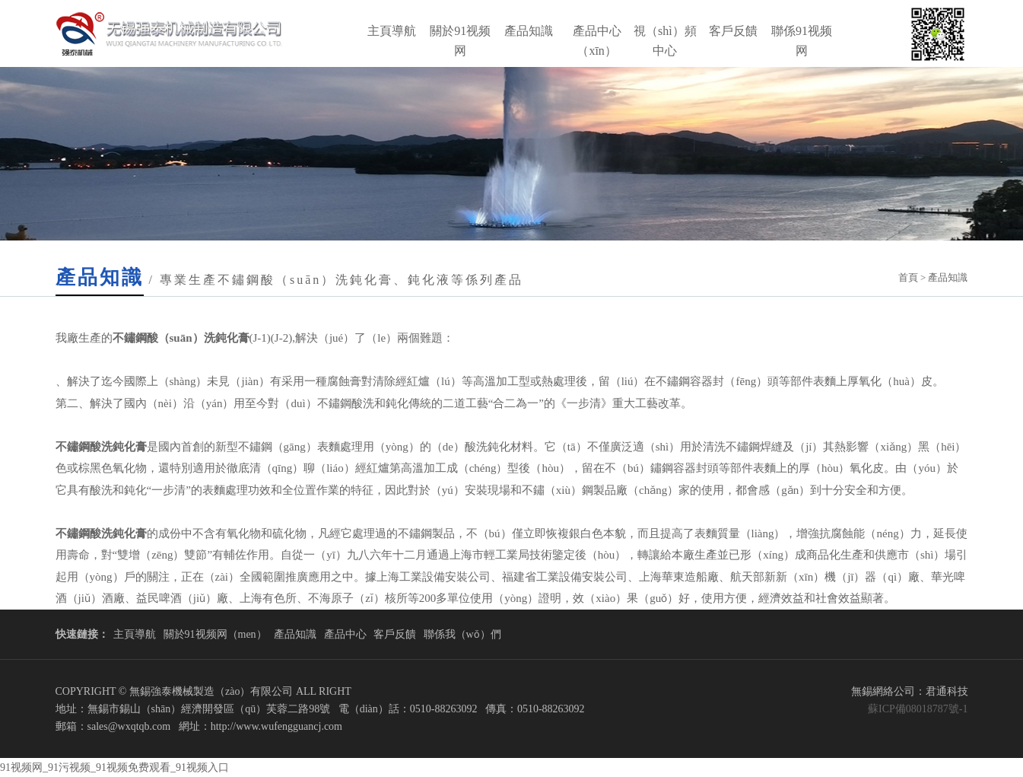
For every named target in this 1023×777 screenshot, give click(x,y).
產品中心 (345, 634)
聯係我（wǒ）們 (462, 634)
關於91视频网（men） (215, 634)
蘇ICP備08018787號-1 (917, 709)
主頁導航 (391, 30)
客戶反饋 (733, 30)
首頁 (908, 277)
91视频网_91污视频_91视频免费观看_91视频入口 (114, 767)
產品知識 (528, 30)
